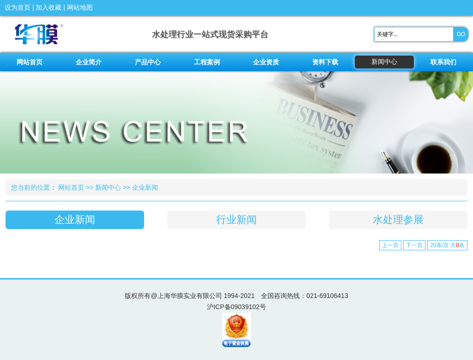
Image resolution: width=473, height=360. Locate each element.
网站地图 (80, 7)
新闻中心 (108, 187)
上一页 (390, 245)
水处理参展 (398, 219)
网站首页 (71, 187)
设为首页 (17, 7)
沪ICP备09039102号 (236, 306)
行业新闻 (236, 219)
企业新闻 (145, 187)
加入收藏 (48, 7)
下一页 (414, 245)
